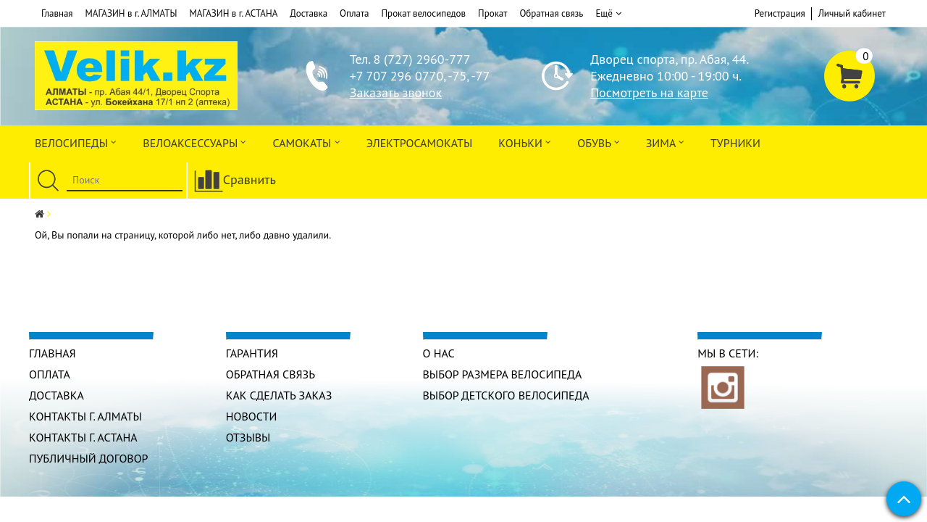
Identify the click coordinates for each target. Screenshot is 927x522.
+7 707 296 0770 (396, 75)
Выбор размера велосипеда (502, 374)
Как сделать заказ (279, 395)
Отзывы (248, 437)
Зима (665, 142)
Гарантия (252, 353)
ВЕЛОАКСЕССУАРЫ (194, 142)
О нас (439, 353)
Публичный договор (88, 458)
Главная (57, 13)
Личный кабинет (852, 13)
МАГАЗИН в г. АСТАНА (233, 13)
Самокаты (306, 142)
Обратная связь (551, 13)
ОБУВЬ (598, 142)
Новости (251, 416)
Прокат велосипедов (424, 13)
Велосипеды (76, 142)
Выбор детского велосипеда (506, 395)
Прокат (492, 13)
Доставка (308, 13)
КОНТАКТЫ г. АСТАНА (83, 437)
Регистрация (780, 13)
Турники (735, 143)
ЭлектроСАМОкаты (419, 143)
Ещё (608, 13)
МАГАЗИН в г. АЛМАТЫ (131, 13)
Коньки (524, 142)
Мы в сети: (727, 353)
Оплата (354, 13)
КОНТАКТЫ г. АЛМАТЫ (85, 416)
